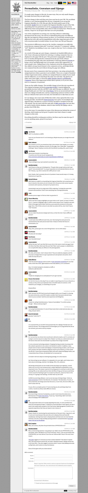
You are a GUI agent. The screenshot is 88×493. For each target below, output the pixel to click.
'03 (14, 63)
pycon (12, 40)
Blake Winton (32, 259)
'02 (20, 65)
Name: (32, 455)
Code (55, 3)
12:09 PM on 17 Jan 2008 (69, 211)
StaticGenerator (49, 99)
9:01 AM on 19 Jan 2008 (69, 392)
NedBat (30, 3)
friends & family (15, 59)
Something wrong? (72, 490)
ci (20, 45)
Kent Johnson (32, 142)
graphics (19, 69)
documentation (16, 44)
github (12, 24)
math (18, 35)
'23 (20, 35)
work (16, 45)
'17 (12, 45)
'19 (17, 41)
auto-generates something (59, 261)
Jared (30, 300)
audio (12, 37)
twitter (17, 50)
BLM (60, 3)
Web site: (31, 461)
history (13, 60)
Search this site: (15, 14)
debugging (13, 69)
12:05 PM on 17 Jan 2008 (69, 198)
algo (20, 51)
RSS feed (13, 28)
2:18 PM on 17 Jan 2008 (69, 226)
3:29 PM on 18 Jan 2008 (69, 300)
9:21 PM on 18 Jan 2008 (69, 314)
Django (51, 91)
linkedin (17, 24)
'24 (15, 35)
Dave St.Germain (33, 314)
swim (12, 66)
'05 (12, 62)
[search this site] (15, 16)
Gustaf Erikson (32, 179)
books (15, 66)
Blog (48, 3)
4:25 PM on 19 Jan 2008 (69, 411)
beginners (13, 41)
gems (14, 47)
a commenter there (57, 27)
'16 (18, 45)
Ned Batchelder (33, 165)
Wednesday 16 (28, 11)
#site (74, 122)
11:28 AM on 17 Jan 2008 (69, 193)
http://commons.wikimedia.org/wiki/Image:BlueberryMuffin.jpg (45, 157)
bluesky (18, 20)
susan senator (32, 160)
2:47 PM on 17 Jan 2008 (69, 237)
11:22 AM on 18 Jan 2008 (69, 291)
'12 (20, 50)
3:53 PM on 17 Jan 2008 (69, 259)
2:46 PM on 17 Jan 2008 (69, 231)
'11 (16, 51)
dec (19, 68)
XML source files (60, 103)
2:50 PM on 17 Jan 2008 (69, 242)
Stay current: (14, 27)
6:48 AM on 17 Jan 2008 (69, 160)
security (13, 50)
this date (13, 72)
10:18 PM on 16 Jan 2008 (69, 151)
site (20, 23)
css (17, 68)
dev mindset (18, 43)
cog (15, 37)
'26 (17, 32)
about (15, 19)
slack (18, 21)
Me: (12, 19)
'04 (19, 62)
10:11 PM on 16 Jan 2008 (69, 142)
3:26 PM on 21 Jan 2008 (69, 428)
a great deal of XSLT (51, 87)
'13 (19, 48)
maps (15, 70)
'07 (14, 57)
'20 (15, 40)
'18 (12, 44)
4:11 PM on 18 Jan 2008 (69, 307)
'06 (16, 60)
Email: (32, 458)
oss (12, 63)
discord (13, 21)
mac (12, 70)
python (19, 31)
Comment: (31, 468)
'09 (17, 53)
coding (13, 54)
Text (51, 3)
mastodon (13, 20)
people (17, 63)
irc (16, 21)
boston (13, 43)
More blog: (14, 31)
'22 (17, 37)
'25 (16, 34)
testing (19, 34)
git (14, 45)
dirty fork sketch (43, 396)
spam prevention (33, 380)
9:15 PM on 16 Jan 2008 (69, 132)
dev (12, 57)
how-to (18, 60)
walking (13, 51)
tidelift (17, 23)
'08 (20, 56)
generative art (16, 38)
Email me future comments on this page (46, 483)
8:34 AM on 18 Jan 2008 (69, 272)
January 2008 (36, 11)
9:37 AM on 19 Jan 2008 (69, 400)
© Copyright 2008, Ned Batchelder (31, 490)
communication (15, 56)
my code (13, 34)
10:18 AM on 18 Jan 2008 (69, 279)
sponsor (13, 23)
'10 (12, 53)
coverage (13, 32)
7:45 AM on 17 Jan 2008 (69, 179)
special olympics (15, 65)
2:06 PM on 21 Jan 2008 (69, 423)
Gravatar (70, 60)
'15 (12, 47)
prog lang (15, 48)
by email (18, 28)
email (18, 19)
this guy (40, 261)
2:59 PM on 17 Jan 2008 (69, 251)
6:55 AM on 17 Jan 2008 (69, 165)
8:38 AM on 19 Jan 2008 (69, 335)
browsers (13, 68)
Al (29, 319)
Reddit (34, 25)
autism (14, 53)
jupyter (16, 62)
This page (31, 440)
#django (71, 122)
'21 (12, 38)
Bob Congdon (32, 423)
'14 (12, 48)
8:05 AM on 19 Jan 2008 (69, 319)
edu (19, 37)
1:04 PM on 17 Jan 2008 (69, 217)
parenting (18, 47)
